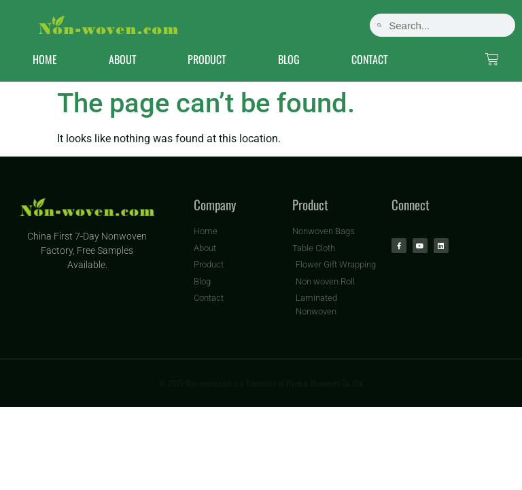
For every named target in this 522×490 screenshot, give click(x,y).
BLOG (289, 59)
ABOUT (123, 59)
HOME (45, 59)
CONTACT (369, 59)
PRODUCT (207, 59)
